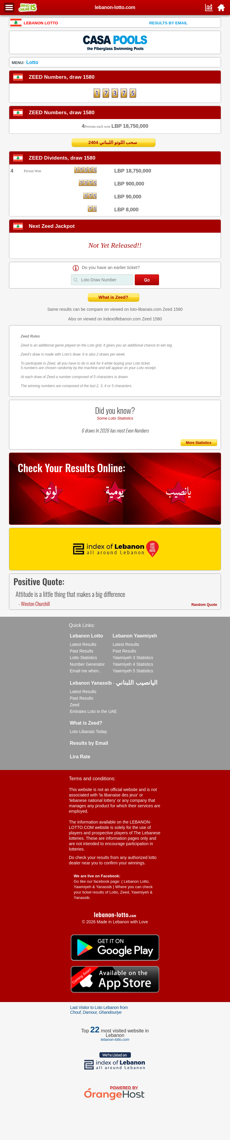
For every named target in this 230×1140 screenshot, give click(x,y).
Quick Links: (82, 625)
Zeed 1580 (173, 309)
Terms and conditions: (92, 778)
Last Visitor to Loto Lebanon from (99, 1010)
